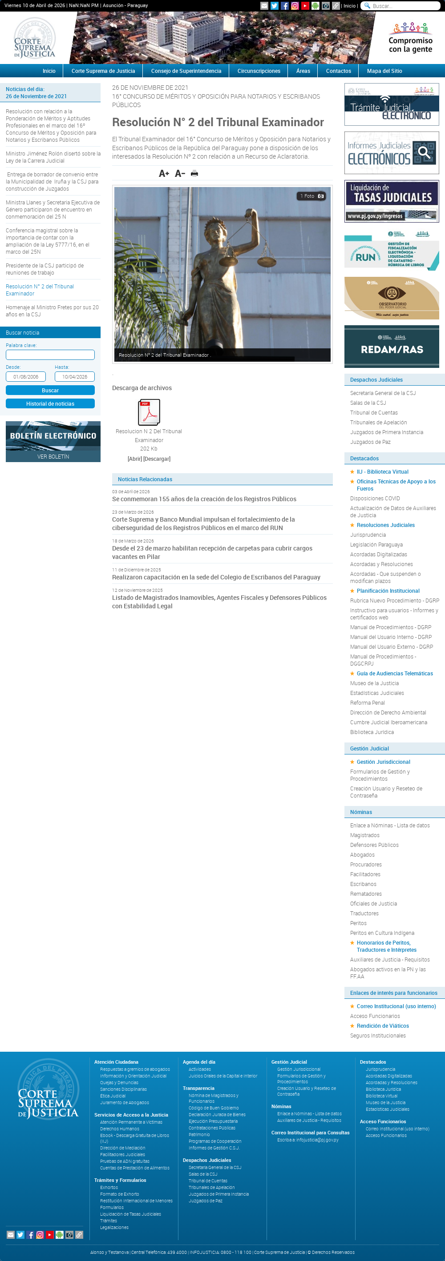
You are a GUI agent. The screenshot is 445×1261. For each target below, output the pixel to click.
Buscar (50, 390)
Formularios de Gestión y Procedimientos (380, 775)
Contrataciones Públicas (212, 1128)
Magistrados (365, 834)
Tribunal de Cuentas (374, 412)
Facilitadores (365, 874)
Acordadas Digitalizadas (378, 554)
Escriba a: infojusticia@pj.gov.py (308, 1140)
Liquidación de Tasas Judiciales (130, 1214)
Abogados (362, 854)
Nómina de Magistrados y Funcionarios (214, 1098)
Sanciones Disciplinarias (123, 1089)
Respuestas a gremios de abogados (135, 1069)
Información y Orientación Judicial (133, 1076)
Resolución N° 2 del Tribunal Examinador (40, 290)
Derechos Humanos (119, 1129)
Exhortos (109, 1187)
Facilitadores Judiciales (122, 1154)
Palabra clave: (21, 345)
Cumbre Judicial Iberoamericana (388, 722)
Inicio (350, 5)
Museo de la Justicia (374, 682)
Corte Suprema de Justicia (103, 70)
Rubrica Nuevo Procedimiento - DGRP (394, 600)
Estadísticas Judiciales (377, 692)
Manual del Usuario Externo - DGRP (391, 646)
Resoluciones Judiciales (386, 524)
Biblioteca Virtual (381, 1096)
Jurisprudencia (368, 534)
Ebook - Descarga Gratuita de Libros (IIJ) (134, 1138)
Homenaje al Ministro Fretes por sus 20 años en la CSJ (52, 310)
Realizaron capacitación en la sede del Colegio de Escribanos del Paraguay (216, 577)
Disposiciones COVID (375, 498)
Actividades (200, 1069)
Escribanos (363, 883)
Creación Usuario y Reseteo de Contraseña (386, 792)
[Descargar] (156, 458)
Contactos (338, 70)
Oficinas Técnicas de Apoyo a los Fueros (396, 485)
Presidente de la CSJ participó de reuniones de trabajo (45, 269)
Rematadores (366, 893)
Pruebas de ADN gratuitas (125, 1161)
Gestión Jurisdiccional (383, 761)
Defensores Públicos (374, 844)
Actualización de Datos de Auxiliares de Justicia (393, 511)
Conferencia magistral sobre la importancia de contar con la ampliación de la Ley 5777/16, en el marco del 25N (47, 241)
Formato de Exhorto (119, 1194)
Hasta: (62, 366)
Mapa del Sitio (384, 70)
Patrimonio (199, 1134)
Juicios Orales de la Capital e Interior (223, 1076)
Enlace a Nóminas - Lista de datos (390, 825)
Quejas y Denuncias (119, 1082)
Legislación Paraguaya (376, 544)
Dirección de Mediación (123, 1148)
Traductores (364, 913)
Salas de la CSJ (368, 402)
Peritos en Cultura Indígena (382, 932)
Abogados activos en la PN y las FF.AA (388, 973)
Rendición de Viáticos (383, 1025)
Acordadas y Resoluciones (381, 563)
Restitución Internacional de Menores (136, 1201)
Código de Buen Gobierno (214, 1108)
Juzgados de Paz (370, 441)
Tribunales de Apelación (378, 422)
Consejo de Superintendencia (186, 70)
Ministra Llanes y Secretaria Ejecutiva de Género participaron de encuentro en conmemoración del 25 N (53, 209)
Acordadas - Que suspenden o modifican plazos (385, 577)
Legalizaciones (114, 1227)
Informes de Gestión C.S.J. (214, 1148)
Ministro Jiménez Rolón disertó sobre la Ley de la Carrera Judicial (53, 157)
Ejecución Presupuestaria (213, 1121)
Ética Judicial (112, 1096)
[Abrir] (135, 458)
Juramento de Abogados (124, 1102)
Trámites (108, 1221)
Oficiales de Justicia (373, 903)
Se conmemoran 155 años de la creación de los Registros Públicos (204, 499)
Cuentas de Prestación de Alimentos (135, 1168)
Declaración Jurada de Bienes (217, 1114)
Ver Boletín (53, 456)
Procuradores (366, 864)
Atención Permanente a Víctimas (131, 1122)
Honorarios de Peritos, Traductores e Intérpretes (387, 946)
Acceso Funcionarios (375, 1015)
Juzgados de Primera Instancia (386, 431)
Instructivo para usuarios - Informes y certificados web (394, 614)
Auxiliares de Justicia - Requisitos (390, 959)
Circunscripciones (259, 70)
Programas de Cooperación (215, 1141)
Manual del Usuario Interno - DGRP (391, 636)
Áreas (303, 70)
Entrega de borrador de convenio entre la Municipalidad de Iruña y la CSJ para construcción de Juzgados (52, 181)
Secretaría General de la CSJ (383, 392)
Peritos (358, 922)
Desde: (13, 366)
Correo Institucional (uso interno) (396, 1006)
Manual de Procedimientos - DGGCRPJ (383, 660)
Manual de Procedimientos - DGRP (390, 626)
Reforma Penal (367, 702)
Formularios (112, 1207)
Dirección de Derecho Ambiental (388, 712)
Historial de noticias (50, 403)
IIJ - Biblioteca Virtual (383, 471)
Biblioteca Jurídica (372, 731)
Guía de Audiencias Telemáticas (395, 673)
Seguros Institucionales (378, 1035)
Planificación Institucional (388, 590)
